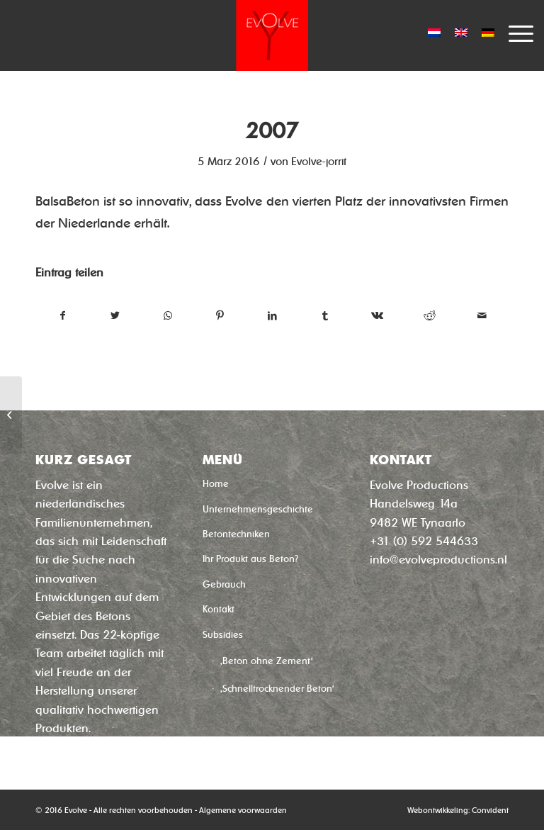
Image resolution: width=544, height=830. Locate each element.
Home (216, 483)
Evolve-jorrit (318, 161)
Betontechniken (236, 534)
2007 (272, 131)
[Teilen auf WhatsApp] (167, 315)
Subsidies (223, 634)
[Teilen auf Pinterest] (220, 315)
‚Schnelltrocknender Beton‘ (277, 688)
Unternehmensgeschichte (258, 509)
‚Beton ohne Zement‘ (266, 661)
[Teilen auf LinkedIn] (272, 315)
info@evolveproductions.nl (438, 559)
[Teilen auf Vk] (377, 315)
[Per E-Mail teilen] (482, 315)
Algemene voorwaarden (243, 810)
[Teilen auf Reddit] (429, 315)
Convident (490, 810)
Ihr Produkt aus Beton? (250, 559)
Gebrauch (224, 584)
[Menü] (513, 32)
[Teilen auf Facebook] (62, 315)
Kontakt (218, 609)
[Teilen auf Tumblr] (325, 315)
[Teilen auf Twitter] (115, 315)
